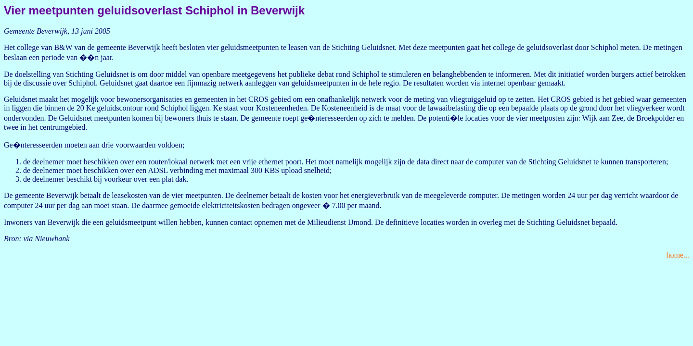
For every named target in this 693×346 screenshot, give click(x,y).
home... (677, 255)
